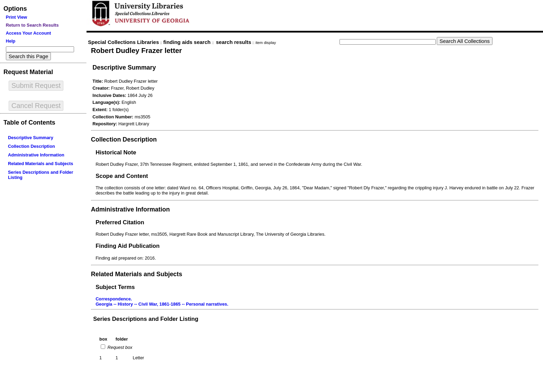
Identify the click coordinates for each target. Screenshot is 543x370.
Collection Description (31, 146)
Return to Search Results (32, 25)
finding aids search (187, 42)
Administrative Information (36, 154)
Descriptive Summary (30, 137)
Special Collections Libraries (123, 42)
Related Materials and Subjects (40, 163)
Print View (16, 17)
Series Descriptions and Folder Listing (145, 319)
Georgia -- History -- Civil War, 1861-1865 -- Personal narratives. (162, 304)
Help (11, 41)
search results (233, 42)
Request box (119, 347)
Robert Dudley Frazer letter (136, 50)
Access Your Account (28, 33)
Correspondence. (114, 298)
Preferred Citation (120, 222)
